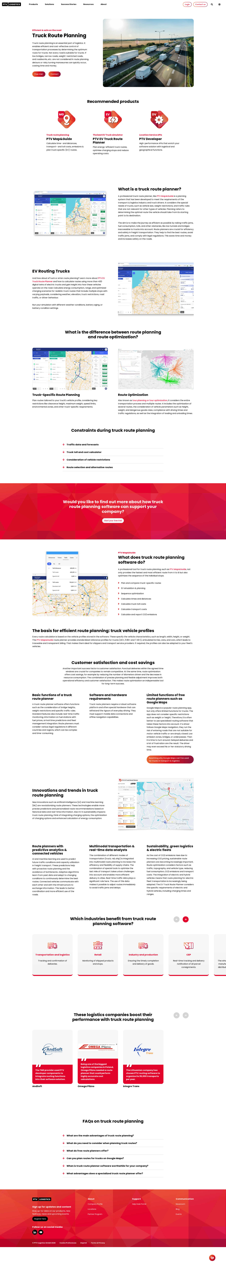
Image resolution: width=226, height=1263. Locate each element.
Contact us (200, 4)
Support (136, 1198)
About (104, 4)
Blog (177, 1209)
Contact (54, 74)
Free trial (39, 74)
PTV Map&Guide (165, 196)
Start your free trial (113, 520)
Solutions (49, 4)
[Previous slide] (177, 919)
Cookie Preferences (68, 1243)
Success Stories (68, 4)
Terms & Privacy (98, 1243)
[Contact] (212, 1258)
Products (33, 4)
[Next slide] (186, 919)
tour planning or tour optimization (150, 400)
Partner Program (95, 1214)
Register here (40, 1219)
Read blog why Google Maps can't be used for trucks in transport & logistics (169, 759)
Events (179, 1214)
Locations (92, 1209)
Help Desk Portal (139, 1204)
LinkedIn (34, 1232)
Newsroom (180, 1204)
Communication (185, 1198)
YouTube (40, 1232)
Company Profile (95, 1204)
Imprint (83, 1243)
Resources (88, 4)
